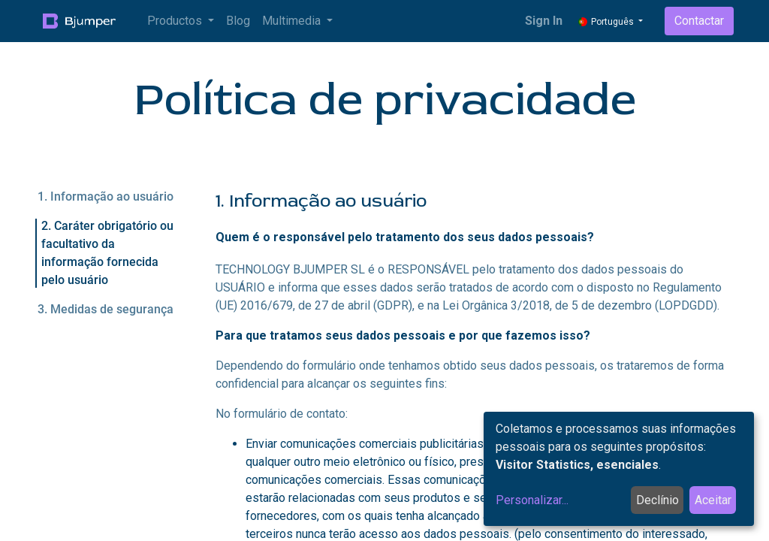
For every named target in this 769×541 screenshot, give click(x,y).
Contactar (699, 21)
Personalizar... (532, 500)
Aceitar (713, 500)
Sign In (543, 21)
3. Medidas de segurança (105, 309)
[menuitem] (238, 21)
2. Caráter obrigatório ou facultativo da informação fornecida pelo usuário (107, 253)
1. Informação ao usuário (105, 196)
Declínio (657, 500)
